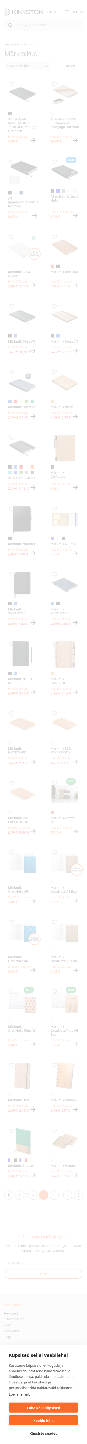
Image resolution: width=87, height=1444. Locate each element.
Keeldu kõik (43, 1420)
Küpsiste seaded (43, 1433)
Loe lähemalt (19, 1394)
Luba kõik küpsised (43, 1407)
